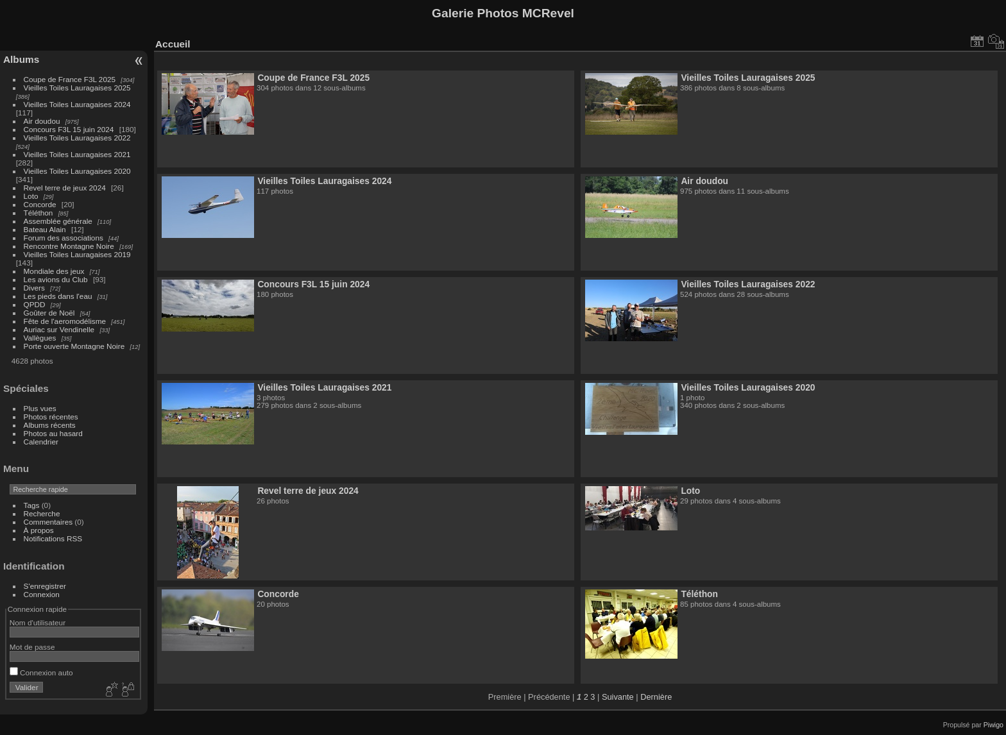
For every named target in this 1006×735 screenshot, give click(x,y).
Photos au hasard (53, 433)
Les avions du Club (56, 279)
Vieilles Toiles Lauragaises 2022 (77, 137)
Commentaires (48, 522)
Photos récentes (51, 416)
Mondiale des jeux (54, 271)
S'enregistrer (45, 586)
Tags (32, 505)
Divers (34, 287)
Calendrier (41, 441)
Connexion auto (41, 672)
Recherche (42, 513)
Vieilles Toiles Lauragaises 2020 (77, 171)
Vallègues (40, 338)
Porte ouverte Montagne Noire (74, 346)
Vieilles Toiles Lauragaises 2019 (77, 254)
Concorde (40, 204)
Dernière (656, 697)
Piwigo (993, 725)
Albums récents (50, 425)
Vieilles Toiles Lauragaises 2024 (77, 104)
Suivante (618, 697)
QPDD (35, 304)
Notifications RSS (53, 538)
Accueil (173, 43)
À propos (39, 530)
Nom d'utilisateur (37, 622)
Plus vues (40, 408)
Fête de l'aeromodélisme (65, 321)
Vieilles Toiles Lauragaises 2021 (77, 154)
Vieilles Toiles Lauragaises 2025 (77, 87)
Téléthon (38, 212)
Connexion (42, 594)
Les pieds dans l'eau (58, 296)
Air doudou (42, 121)
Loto (31, 196)
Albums (21, 59)
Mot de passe (32, 647)
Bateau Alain (45, 229)
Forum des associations (63, 237)
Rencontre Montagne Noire (69, 246)
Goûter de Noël (49, 312)
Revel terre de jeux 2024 (65, 187)
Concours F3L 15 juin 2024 (69, 129)
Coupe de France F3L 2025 (69, 79)
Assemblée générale (58, 221)
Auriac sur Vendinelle (59, 329)
